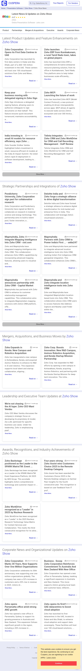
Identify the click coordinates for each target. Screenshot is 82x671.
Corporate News (72, 30)
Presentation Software (15, 8)
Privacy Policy (11, 647)
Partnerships (17, 30)
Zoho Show (10, 42)
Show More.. (8, 76)
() (14, 20)
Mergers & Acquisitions (34, 30)
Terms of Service (24, 647)
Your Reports (58, 3)
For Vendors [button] (73, 3)
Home (3, 8)
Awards (60, 30)
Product (6, 30)
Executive (50, 30)
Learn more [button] (51, 658)
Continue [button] (58, 663)
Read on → (33, 81)
